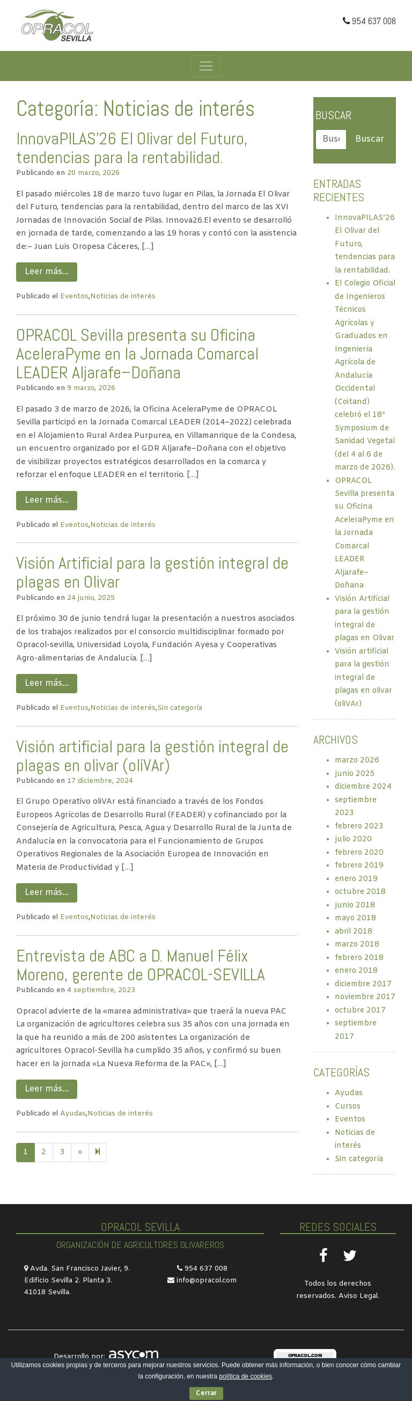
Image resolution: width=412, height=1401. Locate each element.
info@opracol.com (206, 1280)
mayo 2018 (355, 918)
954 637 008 (369, 21)
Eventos (74, 296)
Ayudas (73, 1113)
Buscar (333, 114)
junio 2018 (355, 905)
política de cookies (245, 1376)
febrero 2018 (359, 958)
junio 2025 (355, 774)
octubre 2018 (360, 892)
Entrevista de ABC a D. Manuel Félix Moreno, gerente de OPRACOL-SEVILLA (140, 965)
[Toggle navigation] (206, 66)
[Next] (98, 1152)
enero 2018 (356, 971)
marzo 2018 (357, 945)
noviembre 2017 (365, 997)
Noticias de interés (123, 296)
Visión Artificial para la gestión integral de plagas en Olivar (152, 572)
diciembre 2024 (363, 787)
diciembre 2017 (363, 984)
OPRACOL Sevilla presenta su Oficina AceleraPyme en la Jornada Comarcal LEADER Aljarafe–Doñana (137, 353)
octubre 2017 (360, 1011)
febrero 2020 (359, 853)
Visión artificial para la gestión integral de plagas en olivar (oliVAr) (152, 756)
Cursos (347, 1107)
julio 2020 (353, 839)
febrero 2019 (359, 866)
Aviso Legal (358, 1296)
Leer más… (47, 271)
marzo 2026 (357, 760)
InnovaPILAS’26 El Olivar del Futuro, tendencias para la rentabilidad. (132, 148)
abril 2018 (353, 932)
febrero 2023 (359, 826)
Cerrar (206, 1393)
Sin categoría (179, 708)
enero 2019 (356, 879)
